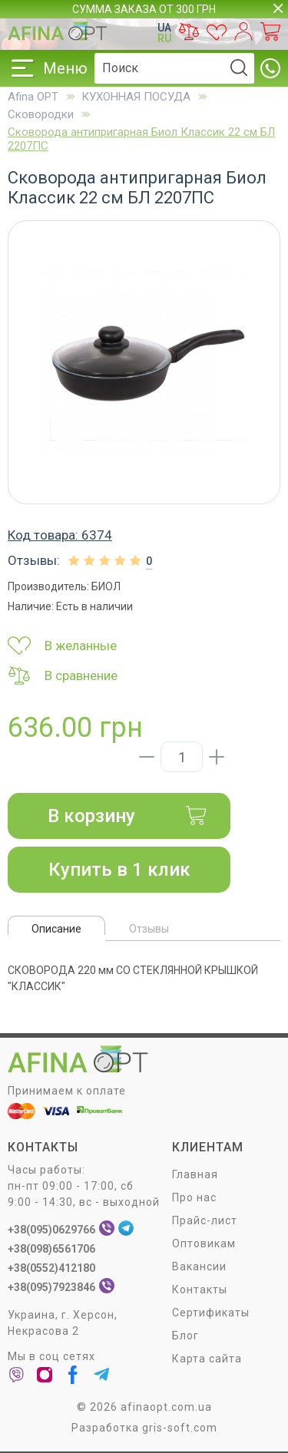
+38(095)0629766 (51, 1229)
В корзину (127, 816)
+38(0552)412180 (51, 1268)
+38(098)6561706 (51, 1249)
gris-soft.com (179, 1428)
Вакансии (199, 1266)
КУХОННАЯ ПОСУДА (135, 97)
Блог (185, 1335)
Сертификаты (211, 1312)
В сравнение (63, 675)
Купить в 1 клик (119, 869)
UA (164, 27)
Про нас (194, 1197)
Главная (195, 1174)
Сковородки (41, 114)
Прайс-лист (204, 1220)
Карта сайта (207, 1358)
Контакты (199, 1289)
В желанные (62, 645)
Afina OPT (33, 97)
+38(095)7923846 (51, 1287)
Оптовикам (204, 1243)
